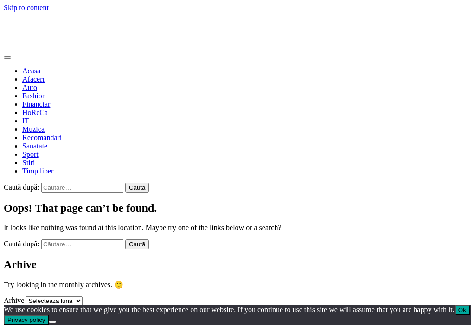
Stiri (28, 163)
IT (25, 121)
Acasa (31, 71)
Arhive (14, 300)
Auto (29, 87)
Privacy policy (26, 319)
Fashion (34, 96)
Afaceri (33, 79)
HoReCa (35, 112)
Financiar (36, 104)
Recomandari (42, 137)
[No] (52, 322)
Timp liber (37, 171)
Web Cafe (18, 23)
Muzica (33, 129)
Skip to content (26, 8)
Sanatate (34, 146)
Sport (30, 154)
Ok (462, 310)
